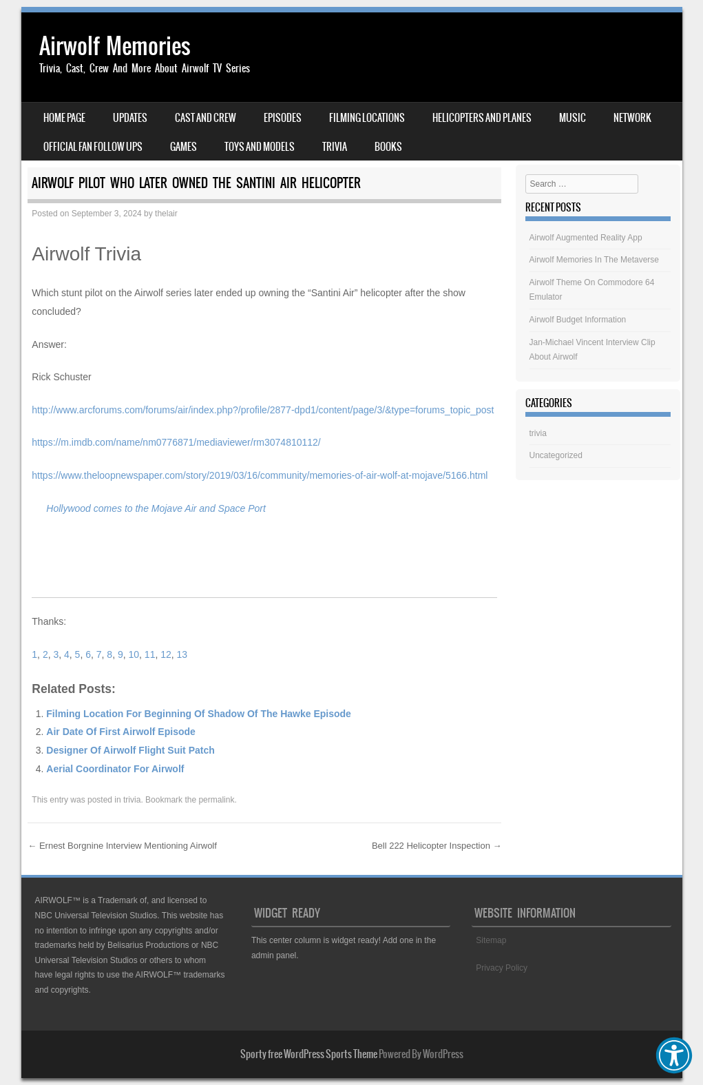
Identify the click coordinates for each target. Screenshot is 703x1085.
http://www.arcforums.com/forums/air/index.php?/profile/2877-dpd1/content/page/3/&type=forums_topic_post (263, 409)
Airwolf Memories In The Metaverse (594, 260)
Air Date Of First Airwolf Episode (121, 731)
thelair (166, 213)
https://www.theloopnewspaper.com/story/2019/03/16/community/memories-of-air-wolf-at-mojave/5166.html (259, 475)
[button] (674, 1055)
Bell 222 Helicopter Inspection (437, 845)
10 (134, 654)
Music (572, 117)
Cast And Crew (205, 117)
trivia (131, 800)
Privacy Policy (501, 968)
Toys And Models (259, 146)
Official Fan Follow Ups (93, 146)
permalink (216, 800)
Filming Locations (367, 117)
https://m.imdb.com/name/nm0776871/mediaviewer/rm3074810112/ (176, 442)
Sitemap (491, 940)
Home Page (64, 117)
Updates (130, 117)
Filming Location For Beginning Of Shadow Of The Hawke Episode (198, 713)
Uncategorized (556, 455)
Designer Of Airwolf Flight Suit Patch (130, 750)
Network (632, 117)
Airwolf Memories (115, 46)
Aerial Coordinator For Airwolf (115, 768)
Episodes (283, 117)
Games (183, 146)
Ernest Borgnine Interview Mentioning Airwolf (122, 845)
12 (165, 654)
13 (182, 654)
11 (150, 654)
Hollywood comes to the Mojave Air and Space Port (156, 508)
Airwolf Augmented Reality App (585, 237)
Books (388, 146)
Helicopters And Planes (482, 117)
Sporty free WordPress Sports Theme (308, 1054)
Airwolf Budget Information (578, 319)
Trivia (334, 146)
